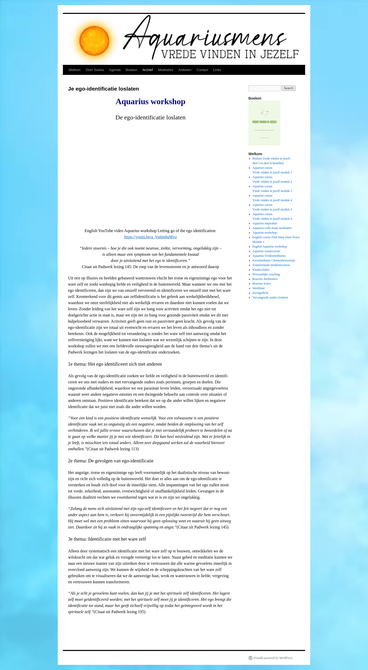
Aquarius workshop (265, 232)
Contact (202, 70)
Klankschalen (261, 269)
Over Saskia (95, 70)
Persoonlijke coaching (266, 274)
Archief (147, 70)
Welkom (75, 70)
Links (217, 70)
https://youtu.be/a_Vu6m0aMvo (150, 237)
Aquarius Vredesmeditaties (269, 256)
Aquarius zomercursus (266, 251)
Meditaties (165, 70)
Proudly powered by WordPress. (273, 658)
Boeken (131, 70)
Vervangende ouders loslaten (270, 297)
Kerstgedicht (260, 293)
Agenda (115, 70)
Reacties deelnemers (265, 279)
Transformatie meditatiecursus (271, 265)
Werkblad (258, 288)
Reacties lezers (262, 283)
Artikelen (184, 70)
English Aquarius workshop (270, 246)
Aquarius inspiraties (265, 223)
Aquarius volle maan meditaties (272, 228)
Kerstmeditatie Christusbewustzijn (274, 260)
